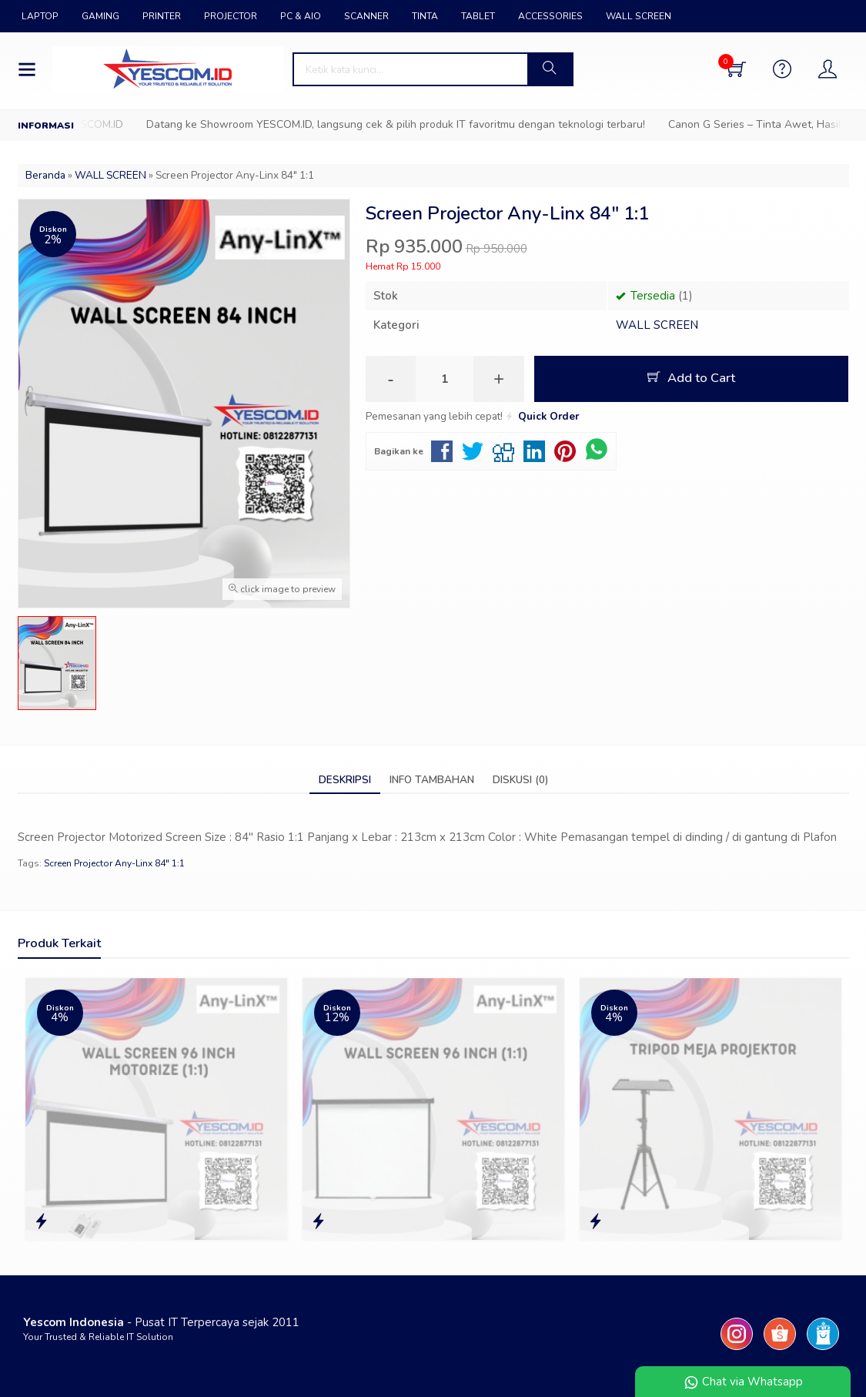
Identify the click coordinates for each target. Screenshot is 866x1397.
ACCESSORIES (550, 16)
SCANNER (366, 16)
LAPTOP (40, 16)
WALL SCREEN (638, 16)
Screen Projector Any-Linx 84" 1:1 (114, 863)
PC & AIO (300, 16)
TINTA (425, 16)
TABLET (478, 16)
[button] (549, 69)
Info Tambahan (432, 779)
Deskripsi (345, 779)
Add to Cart (691, 378)
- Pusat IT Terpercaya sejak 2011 (161, 1322)
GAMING (100, 16)
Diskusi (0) (520, 779)
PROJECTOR (230, 16)
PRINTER (161, 16)
